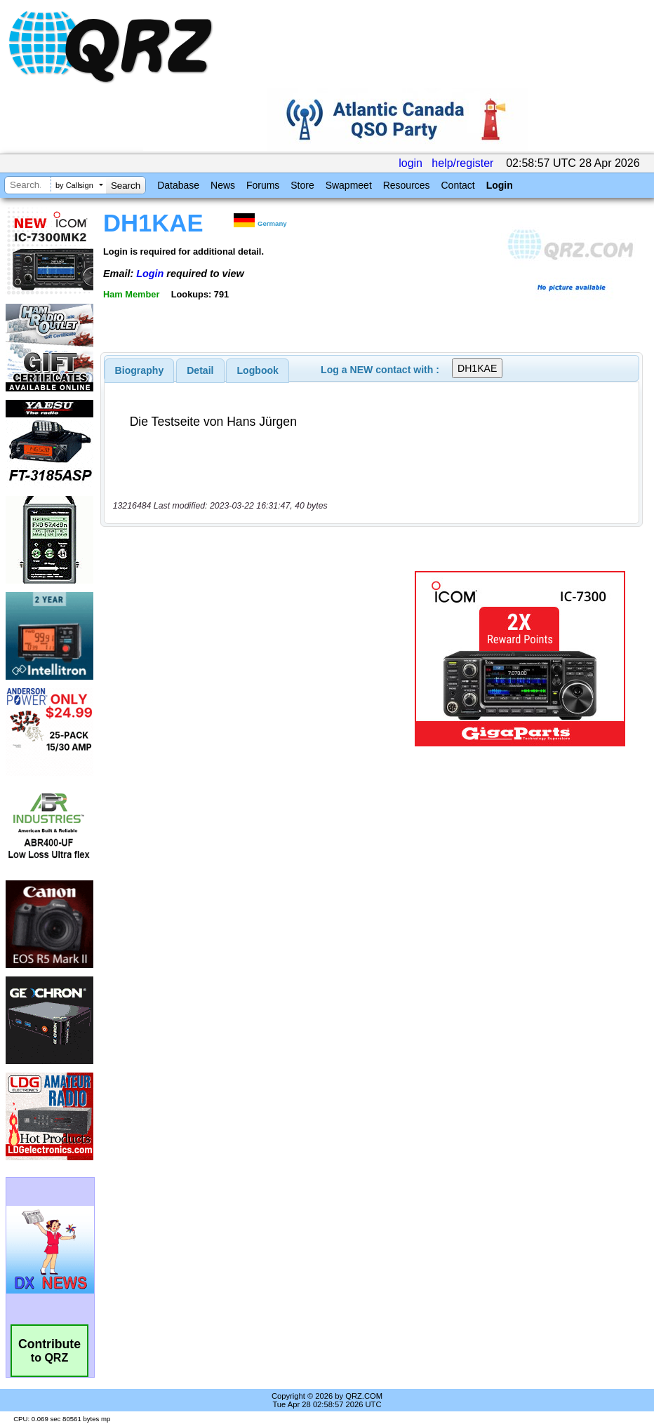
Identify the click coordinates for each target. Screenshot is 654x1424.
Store (302, 185)
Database (178, 185)
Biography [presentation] (139, 370)
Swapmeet (349, 185)
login (410, 163)
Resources (406, 185)
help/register (462, 163)
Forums (262, 185)
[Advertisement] (260, 658)
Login (499, 185)
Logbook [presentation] (258, 370)
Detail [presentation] (200, 370)
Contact (457, 185)
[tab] (140, 370)
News (223, 185)
